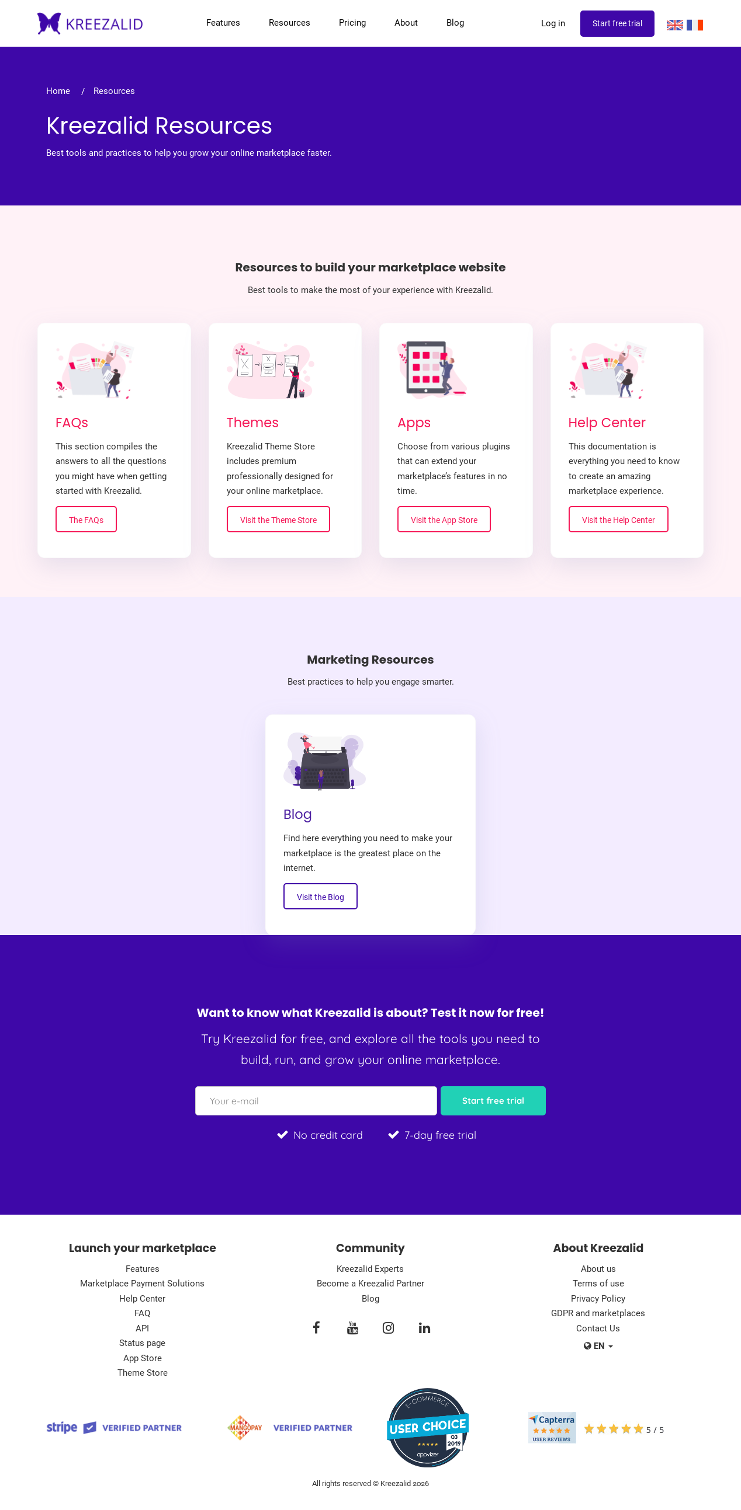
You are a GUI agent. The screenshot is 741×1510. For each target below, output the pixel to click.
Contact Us (598, 1328)
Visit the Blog (320, 897)
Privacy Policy (598, 1298)
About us (598, 1269)
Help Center (142, 1298)
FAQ (142, 1313)
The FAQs (86, 520)
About (406, 23)
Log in (553, 23)
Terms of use (598, 1283)
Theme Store (142, 1373)
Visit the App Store (444, 520)
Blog (455, 23)
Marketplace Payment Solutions (142, 1283)
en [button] (598, 1346)
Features (223, 23)
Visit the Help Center (618, 520)
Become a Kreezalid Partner (370, 1283)
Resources (289, 23)
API (142, 1328)
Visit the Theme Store (278, 520)
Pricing (352, 23)
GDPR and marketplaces (598, 1313)
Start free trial (617, 23)
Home (58, 91)
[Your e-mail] (316, 1100)
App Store (142, 1358)
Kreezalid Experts (370, 1269)
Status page (142, 1343)
